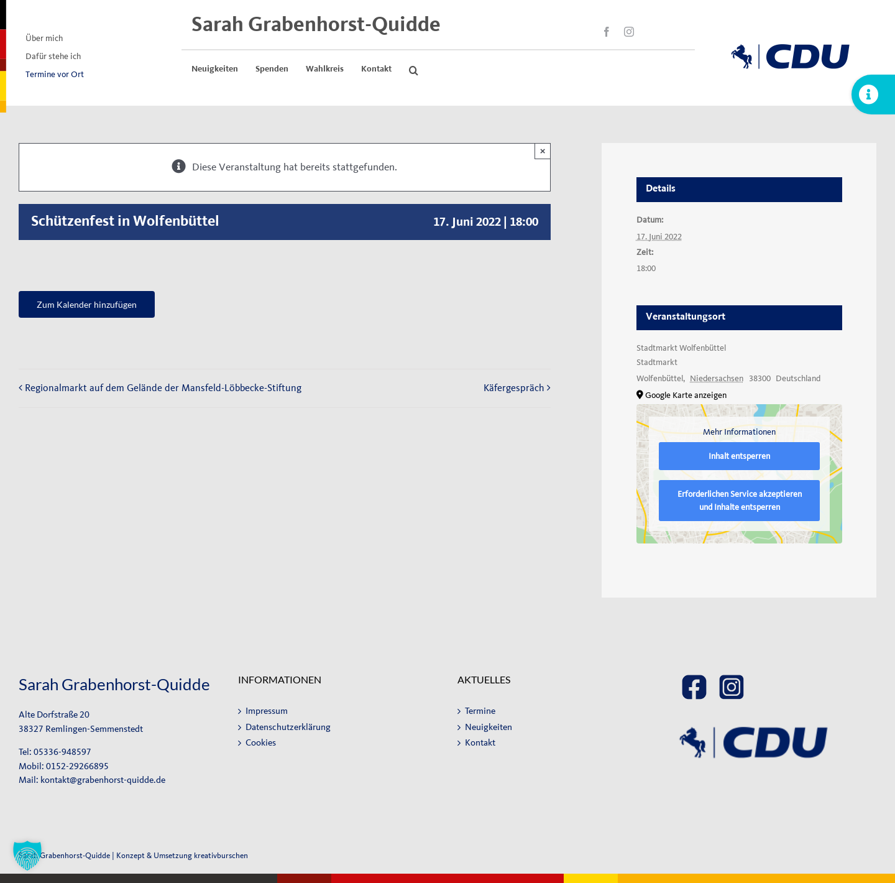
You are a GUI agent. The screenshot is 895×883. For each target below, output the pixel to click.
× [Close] (543, 151)
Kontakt (480, 742)
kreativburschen (221, 855)
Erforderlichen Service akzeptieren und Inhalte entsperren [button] (739, 500)
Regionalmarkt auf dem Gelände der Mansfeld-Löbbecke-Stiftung (163, 388)
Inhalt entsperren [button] (739, 456)
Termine (480, 711)
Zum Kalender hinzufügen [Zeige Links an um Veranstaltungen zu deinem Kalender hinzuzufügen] (87, 304)
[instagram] (629, 32)
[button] (413, 70)
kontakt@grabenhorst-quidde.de (102, 780)
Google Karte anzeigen (686, 395)
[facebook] (607, 32)
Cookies (261, 742)
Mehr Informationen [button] (739, 432)
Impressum (267, 711)
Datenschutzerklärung (288, 727)
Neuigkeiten (488, 727)
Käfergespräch (514, 388)
